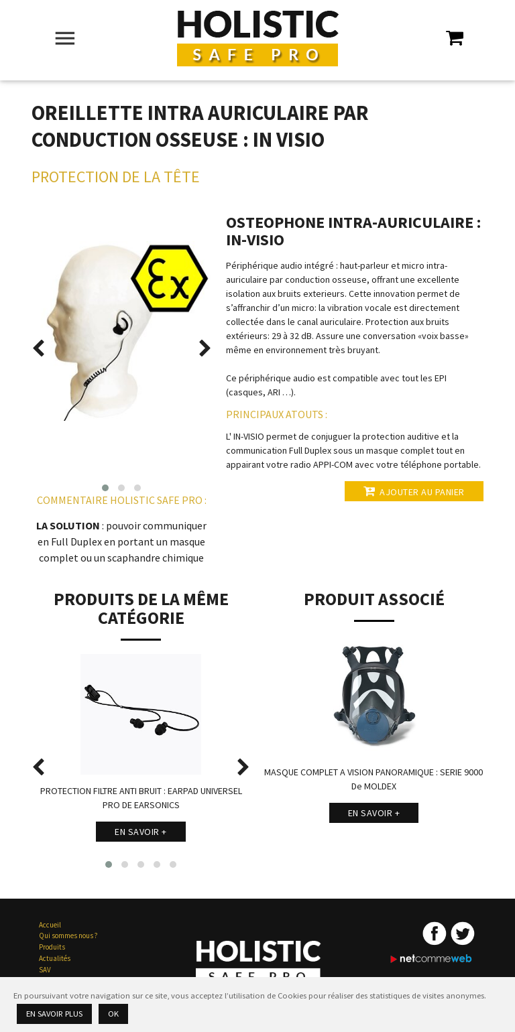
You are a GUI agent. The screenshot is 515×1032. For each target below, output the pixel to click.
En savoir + (141, 832)
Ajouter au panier (414, 491)
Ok (113, 1014)
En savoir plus (54, 1014)
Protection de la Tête (116, 176)
